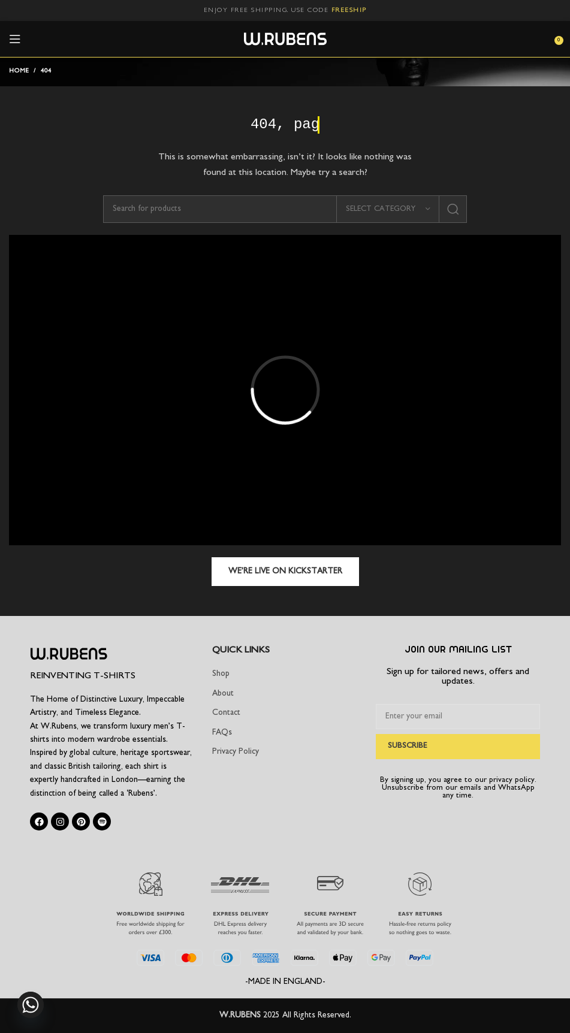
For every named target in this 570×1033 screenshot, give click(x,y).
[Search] (285, 209)
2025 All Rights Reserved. (307, 1015)
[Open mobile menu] (15, 39)
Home (19, 71)
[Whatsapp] (30, 1005)
